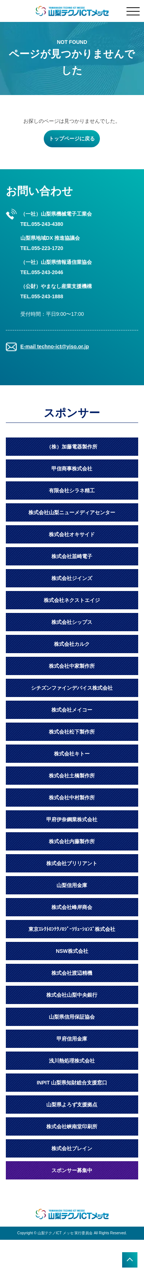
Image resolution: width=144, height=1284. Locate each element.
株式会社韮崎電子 (71, 556)
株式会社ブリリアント (71, 863)
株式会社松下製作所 (72, 732)
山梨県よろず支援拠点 (71, 1104)
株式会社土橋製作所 (72, 776)
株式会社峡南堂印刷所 (71, 1126)
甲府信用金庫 (72, 1039)
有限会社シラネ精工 (72, 490)
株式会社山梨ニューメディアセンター (71, 512)
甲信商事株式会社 (71, 468)
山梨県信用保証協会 (72, 1017)
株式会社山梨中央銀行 (71, 995)
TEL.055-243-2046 (41, 272)
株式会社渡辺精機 (71, 973)
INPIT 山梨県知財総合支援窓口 (72, 1083)
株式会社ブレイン (71, 1148)
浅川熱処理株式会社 (72, 1061)
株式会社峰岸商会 (71, 907)
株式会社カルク (72, 644)
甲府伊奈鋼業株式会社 (71, 819)
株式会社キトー (72, 754)
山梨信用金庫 (72, 885)
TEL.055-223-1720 (41, 248)
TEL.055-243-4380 (41, 224)
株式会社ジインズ (71, 578)
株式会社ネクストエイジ (72, 600)
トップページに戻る (72, 138)
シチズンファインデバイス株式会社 (72, 688)
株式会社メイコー (71, 710)
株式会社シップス (71, 622)
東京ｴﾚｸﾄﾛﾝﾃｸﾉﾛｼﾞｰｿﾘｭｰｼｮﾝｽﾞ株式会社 (71, 929)
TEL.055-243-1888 (41, 296)
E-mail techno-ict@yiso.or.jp (54, 346)
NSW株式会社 (72, 951)
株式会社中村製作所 (72, 797)
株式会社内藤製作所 (72, 841)
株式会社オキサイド (72, 534)
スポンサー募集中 (71, 1170)
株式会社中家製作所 (72, 666)
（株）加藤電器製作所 (71, 447)
